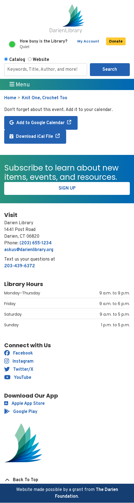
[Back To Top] (67, 480)
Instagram (19, 361)
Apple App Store (24, 404)
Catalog (17, 60)
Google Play (20, 412)
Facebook (18, 353)
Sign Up (67, 188)
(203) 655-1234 (36, 243)
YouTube (17, 378)
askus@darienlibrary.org (28, 250)
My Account (88, 41)
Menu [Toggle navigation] (19, 84)
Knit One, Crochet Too (44, 98)
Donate (116, 41)
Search (109, 69)
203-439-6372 (19, 266)
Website (41, 60)
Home (10, 98)
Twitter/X (19, 369)
